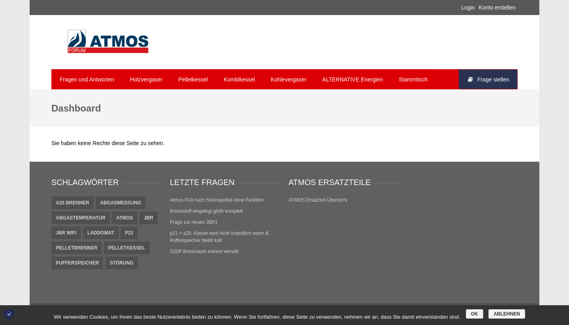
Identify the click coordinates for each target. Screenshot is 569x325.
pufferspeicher (77, 263)
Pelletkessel (126, 248)
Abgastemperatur (81, 218)
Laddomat (100, 233)
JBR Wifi (66, 233)
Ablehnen (507, 314)
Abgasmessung (120, 203)
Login (468, 7)
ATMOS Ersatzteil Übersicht (317, 200)
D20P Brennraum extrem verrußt (204, 251)
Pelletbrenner (76, 248)
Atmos (124, 218)
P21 (129, 233)
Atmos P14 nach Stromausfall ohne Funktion (217, 200)
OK (474, 314)
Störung (122, 263)
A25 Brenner (72, 203)
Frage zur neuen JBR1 (194, 222)
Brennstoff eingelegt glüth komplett (206, 211)
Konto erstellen (497, 7)
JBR (148, 218)
